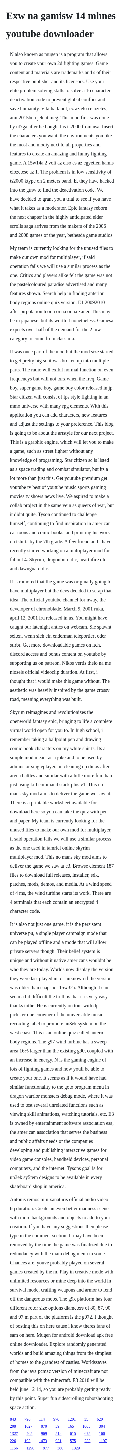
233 (87, 1441)
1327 (14, 1433)
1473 (43, 1441)
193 (27, 1441)
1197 (103, 1441)
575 (73, 1441)
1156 (14, 1448)
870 (44, 1426)
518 (59, 1433)
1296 (30, 1448)
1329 (76, 1448)
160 (102, 1433)
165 (71, 1426)
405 (29, 1433)
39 (58, 1426)
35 (86, 1419)
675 (87, 1433)
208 (13, 1426)
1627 (28, 1426)
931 (59, 1441)
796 (27, 1419)
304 (102, 1426)
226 (13, 1441)
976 (56, 1419)
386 (60, 1448)
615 (73, 1433)
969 (44, 1433)
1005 (86, 1426)
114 (42, 1419)
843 (13, 1419)
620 (100, 1419)
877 (46, 1448)
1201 (72, 1419)
